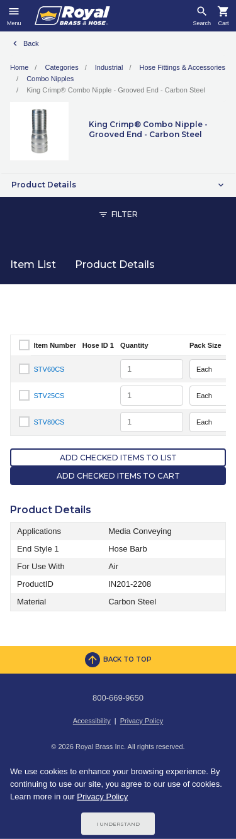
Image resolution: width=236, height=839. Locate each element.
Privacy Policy (141, 721)
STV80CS (49, 422)
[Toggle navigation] (14, 15)
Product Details (115, 264)
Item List (33, 264)
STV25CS (49, 395)
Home (19, 67)
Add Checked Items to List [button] (118, 457)
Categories (61, 67)
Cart (223, 23)
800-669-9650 (118, 698)
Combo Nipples (50, 78)
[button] (118, 185)
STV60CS (49, 369)
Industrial (109, 67)
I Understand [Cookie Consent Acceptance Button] (118, 824)
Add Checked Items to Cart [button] (118, 476)
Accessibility (92, 721)
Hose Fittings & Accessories (182, 67)
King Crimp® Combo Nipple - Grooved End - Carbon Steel (115, 90)
